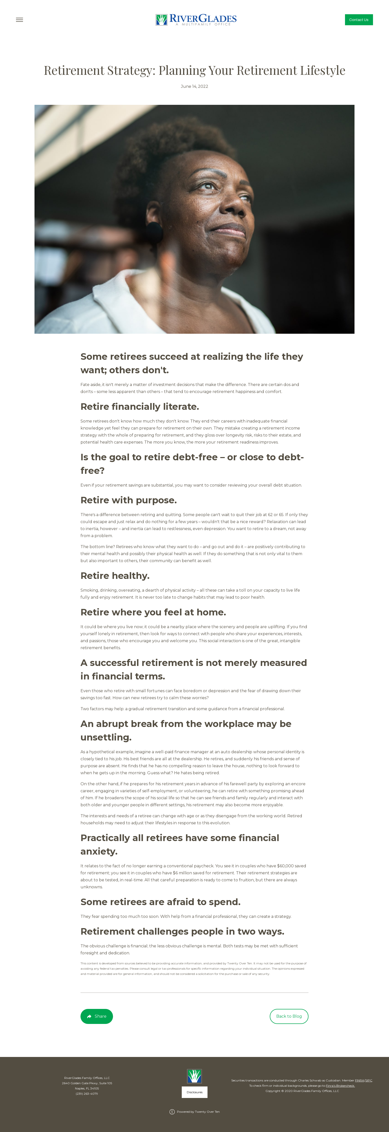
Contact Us (358, 20)
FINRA (359, 1080)
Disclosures (194, 1092)
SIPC (368, 1080)
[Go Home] (194, 20)
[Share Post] (96, 1016)
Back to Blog (289, 1016)
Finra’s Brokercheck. (340, 1085)
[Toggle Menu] (20, 20)
